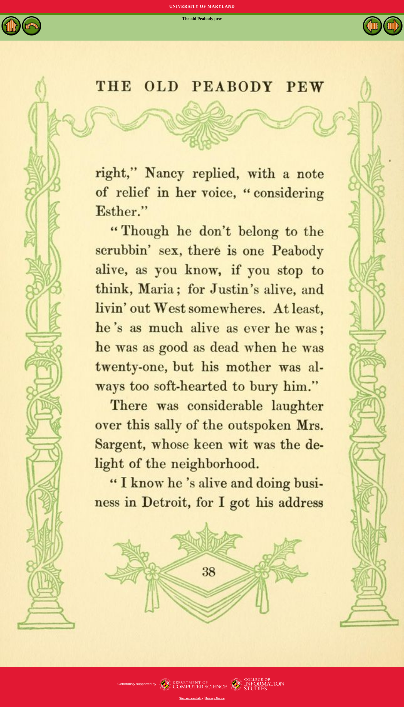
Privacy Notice (215, 698)
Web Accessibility (191, 698)
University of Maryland (202, 6)
